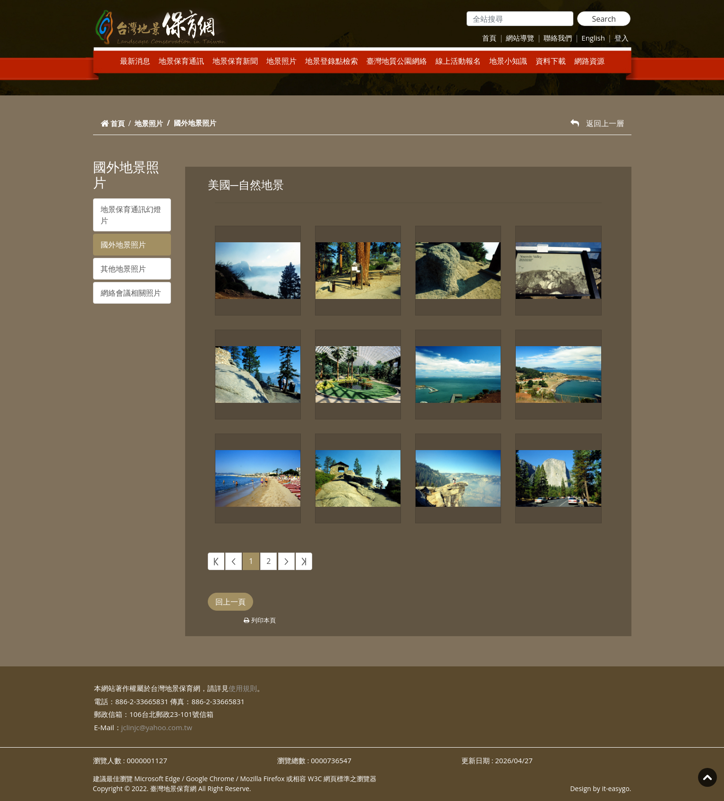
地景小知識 (508, 61)
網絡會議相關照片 (131, 293)
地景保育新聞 (235, 61)
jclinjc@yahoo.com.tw (156, 727)
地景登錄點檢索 (331, 61)
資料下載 (551, 61)
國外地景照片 (123, 244)
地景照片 (281, 61)
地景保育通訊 (181, 61)
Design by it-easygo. (600, 788)
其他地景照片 (123, 269)
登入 (621, 38)
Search (604, 19)
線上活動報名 (458, 61)
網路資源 (589, 61)
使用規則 (243, 688)
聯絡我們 (558, 38)
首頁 (489, 38)
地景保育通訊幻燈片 (131, 215)
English (593, 38)
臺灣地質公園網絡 (396, 61)
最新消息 (135, 61)
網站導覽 (520, 38)
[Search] (520, 18)
